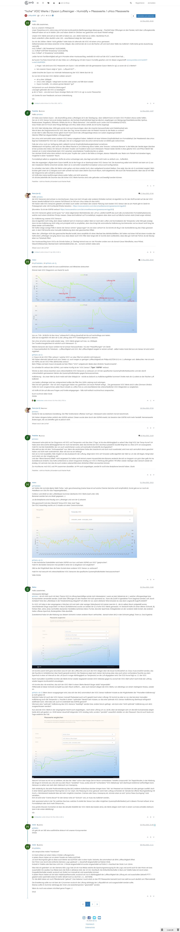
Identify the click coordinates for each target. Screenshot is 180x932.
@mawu (42, 111)
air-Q (95, 920)
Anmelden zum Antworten (146, 16)
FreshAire (35, 111)
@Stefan (40, 825)
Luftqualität (32, 15)
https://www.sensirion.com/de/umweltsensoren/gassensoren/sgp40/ (99, 206)
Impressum (90, 924)
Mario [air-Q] (36, 193)
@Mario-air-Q (51, 263)
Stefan (34, 587)
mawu (34, 21)
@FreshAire (38, 263)
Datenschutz (90, 927)
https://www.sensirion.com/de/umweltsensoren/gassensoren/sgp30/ (86, 209)
